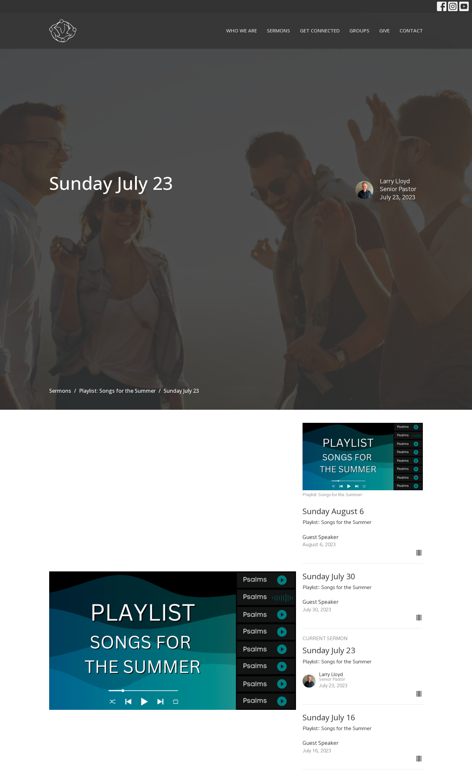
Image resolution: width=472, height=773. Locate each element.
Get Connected (320, 30)
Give (384, 30)
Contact (411, 30)
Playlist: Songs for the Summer (117, 390)
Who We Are (241, 30)
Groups (359, 30)
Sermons (278, 30)
